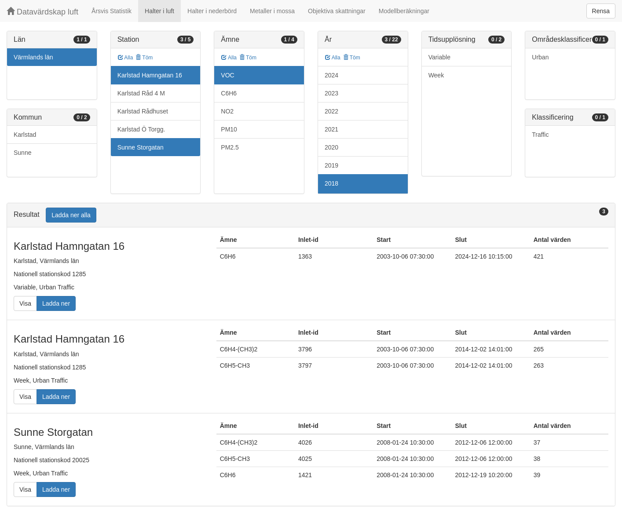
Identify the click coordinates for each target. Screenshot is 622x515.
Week (436, 75)
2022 (331, 111)
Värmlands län (33, 57)
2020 (331, 147)
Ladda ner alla (71, 215)
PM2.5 (229, 147)
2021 (331, 129)
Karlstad (25, 134)
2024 (331, 75)
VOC (227, 75)
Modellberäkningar (404, 11)
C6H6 (229, 93)
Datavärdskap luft (42, 11)
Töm (144, 58)
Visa (25, 303)
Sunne (22, 152)
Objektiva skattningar (337, 11)
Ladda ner (56, 303)
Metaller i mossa (272, 11)
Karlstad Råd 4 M (141, 93)
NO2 (227, 111)
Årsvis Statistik (111, 11)
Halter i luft (159, 11)
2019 (331, 165)
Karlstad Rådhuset (142, 111)
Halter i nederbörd (212, 11)
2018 (331, 183)
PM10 (229, 129)
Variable (439, 57)
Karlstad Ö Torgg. (141, 129)
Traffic (540, 134)
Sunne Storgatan (140, 147)
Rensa (601, 11)
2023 (331, 93)
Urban (540, 57)
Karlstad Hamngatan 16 (149, 75)
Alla (125, 58)
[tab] (311, 215)
